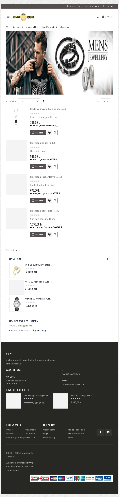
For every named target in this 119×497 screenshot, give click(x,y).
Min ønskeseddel (93, 6)
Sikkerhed (30, 433)
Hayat (9, 466)
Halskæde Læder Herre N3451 (46, 176)
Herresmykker (31, 27)
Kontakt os (30, 437)
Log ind (109, 6)
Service (10, 433)
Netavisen (18, 466)
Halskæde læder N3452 (42, 143)
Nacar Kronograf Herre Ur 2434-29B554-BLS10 (84, 395)
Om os (9, 429)
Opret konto (49, 429)
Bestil (70, 437)
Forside (7, 27)
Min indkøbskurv (76, 433)
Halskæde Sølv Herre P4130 (44, 210)
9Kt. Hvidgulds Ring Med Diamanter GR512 (37, 395)
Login (45, 433)
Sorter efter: (11, 101)
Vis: (98, 101)
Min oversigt (49, 437)
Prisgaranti (30, 429)
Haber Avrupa (13, 470)
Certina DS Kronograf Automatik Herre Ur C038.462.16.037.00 (39, 299)
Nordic (28, 466)
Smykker (17, 27)
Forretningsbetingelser (17, 437)
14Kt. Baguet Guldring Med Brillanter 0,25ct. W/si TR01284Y (39, 265)
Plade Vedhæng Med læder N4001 (48, 109)
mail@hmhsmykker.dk (73, 384)
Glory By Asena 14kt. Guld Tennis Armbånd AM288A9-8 (39, 282)
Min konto (75, 6)
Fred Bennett (48, 27)
